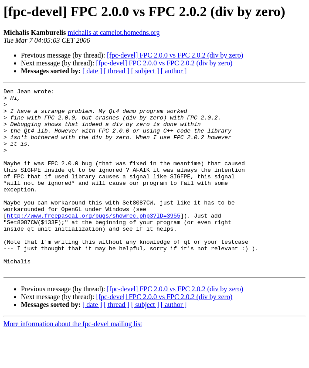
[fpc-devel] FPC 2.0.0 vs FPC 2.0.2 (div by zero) (175, 55)
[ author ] (174, 71)
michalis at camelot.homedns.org (114, 32)
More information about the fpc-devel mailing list (72, 360)
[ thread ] (116, 71)
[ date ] (92, 71)
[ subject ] (145, 71)
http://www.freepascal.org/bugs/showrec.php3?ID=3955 (93, 241)
